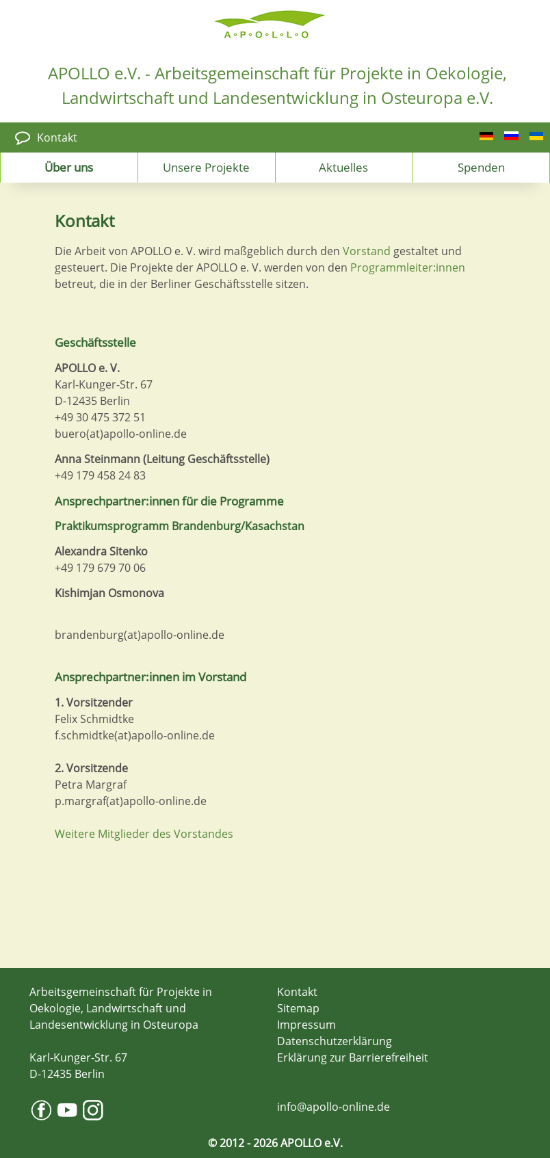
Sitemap (298, 1008)
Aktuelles (343, 167)
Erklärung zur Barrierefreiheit (352, 1057)
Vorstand (367, 251)
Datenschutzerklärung (334, 1041)
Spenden (481, 167)
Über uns (68, 167)
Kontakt (57, 137)
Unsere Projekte (206, 167)
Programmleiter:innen (407, 267)
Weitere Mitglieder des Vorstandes (144, 833)
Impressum (306, 1024)
